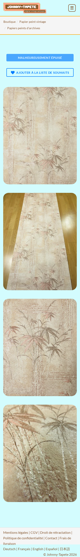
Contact (51, 538)
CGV (34, 532)
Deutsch (9, 549)
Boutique (9, 21)
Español (51, 549)
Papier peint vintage (32, 21)
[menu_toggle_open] (72, 8)
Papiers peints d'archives (23, 28)
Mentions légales (15, 532)
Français (24, 549)
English (38, 549)
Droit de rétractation (55, 532)
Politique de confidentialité (23, 538)
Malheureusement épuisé (40, 57)
